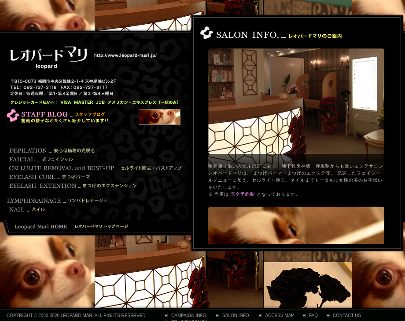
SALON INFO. (236, 315)
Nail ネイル (93, 209)
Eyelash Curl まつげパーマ (51, 176)
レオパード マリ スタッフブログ (93, 117)
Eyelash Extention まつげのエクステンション (74, 185)
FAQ (313, 315)
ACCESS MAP (279, 315)
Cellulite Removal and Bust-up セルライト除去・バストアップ (96, 168)
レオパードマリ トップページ (71, 227)
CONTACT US (347, 315)
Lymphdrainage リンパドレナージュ (59, 200)
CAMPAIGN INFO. (189, 315)
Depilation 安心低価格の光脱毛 (53, 150)
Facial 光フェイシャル (42, 159)
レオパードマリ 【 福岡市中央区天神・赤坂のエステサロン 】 (82, 57)
